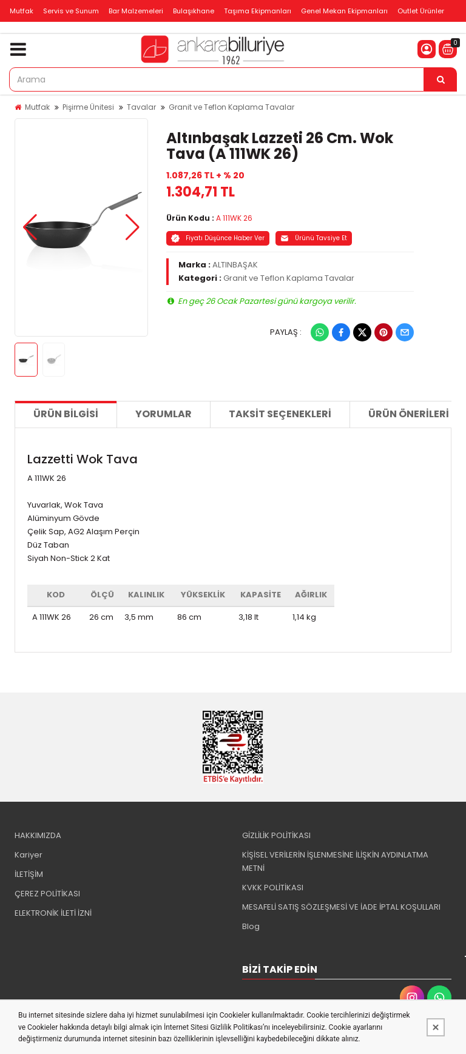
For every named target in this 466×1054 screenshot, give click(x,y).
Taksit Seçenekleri (280, 414)
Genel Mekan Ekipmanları (344, 11)
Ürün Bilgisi (65, 414)
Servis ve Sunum (71, 11)
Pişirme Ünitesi (88, 107)
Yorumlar (163, 414)
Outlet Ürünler (420, 11)
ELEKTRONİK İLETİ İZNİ (53, 913)
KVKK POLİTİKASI (272, 887)
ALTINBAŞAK (235, 264)
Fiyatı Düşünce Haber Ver (218, 238)
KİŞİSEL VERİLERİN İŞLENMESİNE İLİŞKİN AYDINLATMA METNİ (335, 861)
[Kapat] (436, 1027)
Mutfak (21, 11)
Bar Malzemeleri (136, 11)
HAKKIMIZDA (38, 835)
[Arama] (440, 79)
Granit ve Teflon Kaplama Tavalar (231, 107)
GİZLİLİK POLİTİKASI (276, 835)
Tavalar (141, 107)
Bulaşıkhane (193, 11)
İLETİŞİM (29, 874)
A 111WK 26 (234, 218)
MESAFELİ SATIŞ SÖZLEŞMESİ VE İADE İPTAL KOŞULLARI (341, 907)
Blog (251, 926)
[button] (30, 227)
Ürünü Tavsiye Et (313, 238)
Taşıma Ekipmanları (257, 11)
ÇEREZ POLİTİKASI (47, 893)
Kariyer (28, 855)
